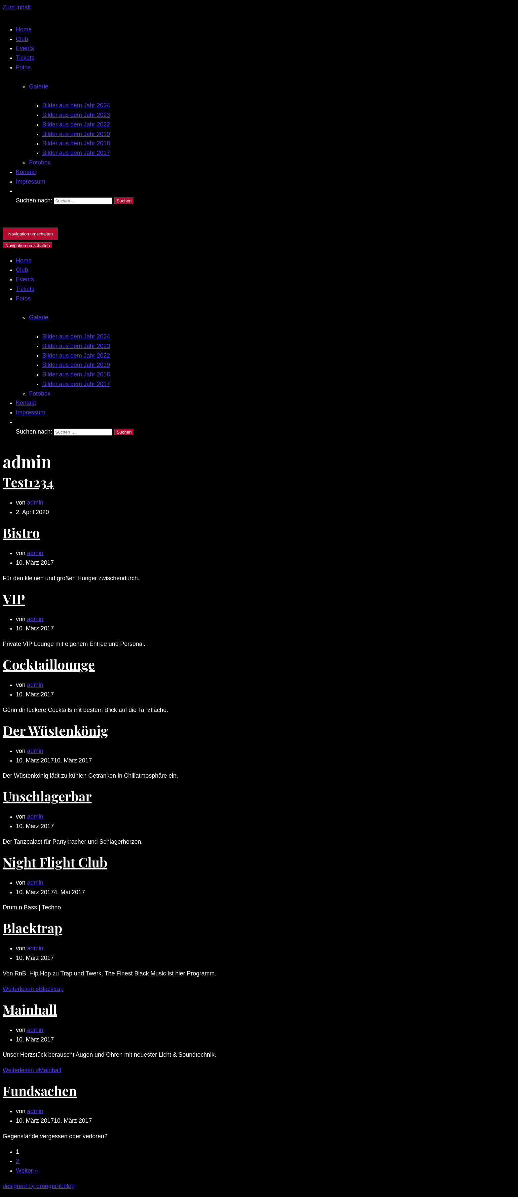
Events (25, 48)
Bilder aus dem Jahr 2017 (76, 153)
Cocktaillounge (49, 664)
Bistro (21, 532)
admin (35, 502)
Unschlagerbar (47, 796)
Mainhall (30, 1009)
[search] (265, 200)
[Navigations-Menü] (30, 234)
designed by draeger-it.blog (39, 1186)
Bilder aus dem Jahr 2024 (76, 105)
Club (22, 39)
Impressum (30, 181)
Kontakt (26, 172)
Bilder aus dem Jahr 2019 (76, 134)
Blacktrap (32, 927)
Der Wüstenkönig (55, 730)
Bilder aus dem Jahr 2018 (76, 143)
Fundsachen (40, 1090)
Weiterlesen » (33, 989)
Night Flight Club (55, 862)
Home (24, 29)
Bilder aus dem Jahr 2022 (76, 124)
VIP (14, 598)
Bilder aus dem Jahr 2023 (76, 115)
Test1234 (28, 482)
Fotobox (40, 162)
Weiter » (27, 1170)
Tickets (25, 57)
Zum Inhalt (17, 7)
